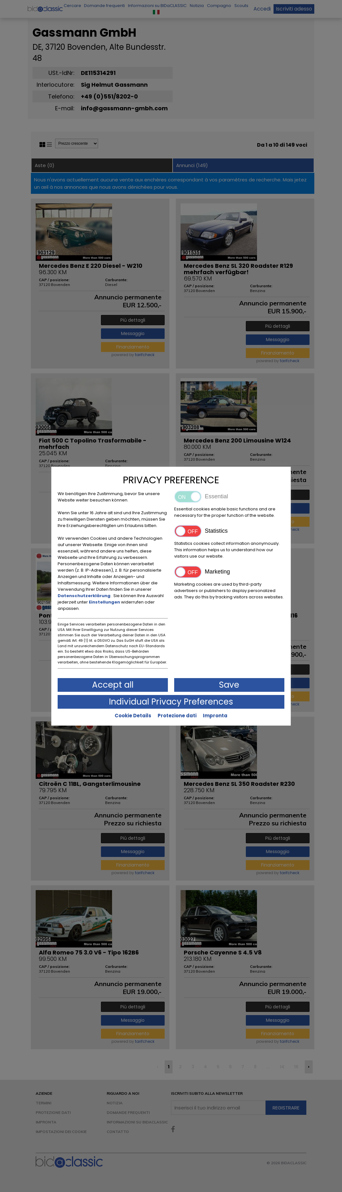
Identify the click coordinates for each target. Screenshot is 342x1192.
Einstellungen (105, 602)
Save (229, 685)
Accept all (112, 685)
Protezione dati (177, 715)
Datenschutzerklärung (84, 596)
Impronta (215, 715)
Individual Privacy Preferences (171, 701)
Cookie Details (133, 715)
